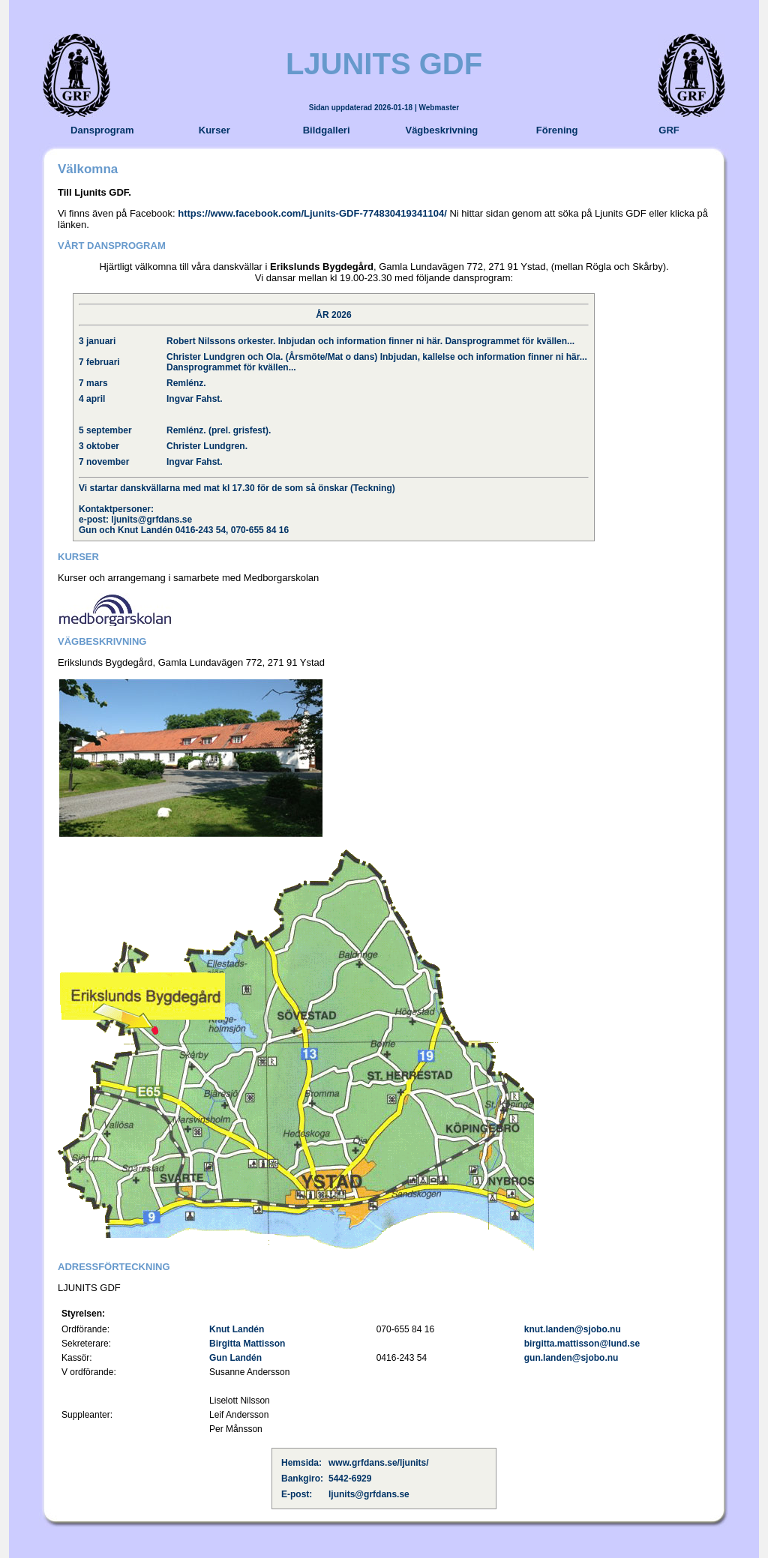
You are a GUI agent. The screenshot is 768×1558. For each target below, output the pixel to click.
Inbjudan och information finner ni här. (360, 341)
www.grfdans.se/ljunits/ (378, 1463)
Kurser (214, 130)
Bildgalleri (326, 130)
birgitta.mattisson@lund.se (582, 1343)
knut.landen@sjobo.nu (572, 1329)
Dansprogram (102, 130)
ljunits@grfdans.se (151, 519)
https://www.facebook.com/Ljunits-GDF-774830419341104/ (312, 213)
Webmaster (439, 107)
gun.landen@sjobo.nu (571, 1358)
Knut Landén (236, 1329)
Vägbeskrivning (441, 130)
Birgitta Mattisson (247, 1343)
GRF (668, 130)
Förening (557, 130)
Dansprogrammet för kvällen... (509, 341)
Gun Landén (235, 1358)
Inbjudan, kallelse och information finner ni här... (483, 357)
